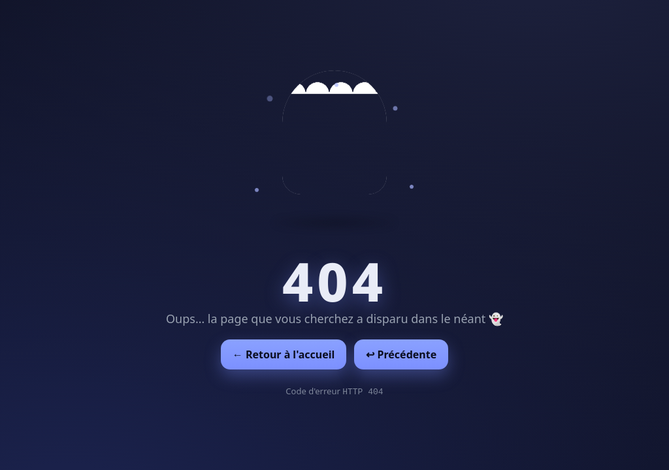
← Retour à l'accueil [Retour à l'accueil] (284, 354)
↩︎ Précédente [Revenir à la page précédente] (401, 354)
